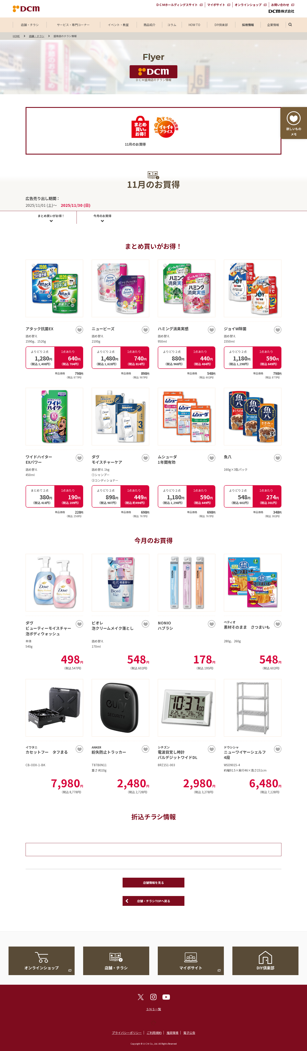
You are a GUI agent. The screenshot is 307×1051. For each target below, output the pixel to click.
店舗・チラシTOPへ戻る (153, 901)
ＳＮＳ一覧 (153, 1009)
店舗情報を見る (153, 882)
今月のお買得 (102, 216)
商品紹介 (149, 25)
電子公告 (189, 1033)
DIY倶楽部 (221, 25)
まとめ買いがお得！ (51, 216)
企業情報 (273, 25)
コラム (171, 25)
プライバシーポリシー (127, 1033)
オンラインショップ (248, 5)
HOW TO (194, 25)
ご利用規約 (154, 1033)
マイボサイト (216, 5)
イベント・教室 (118, 25)
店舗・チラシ (30, 25)
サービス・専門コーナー (73, 25)
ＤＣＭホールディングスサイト (177, 5)
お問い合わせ (280, 5)
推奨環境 (172, 1033)
